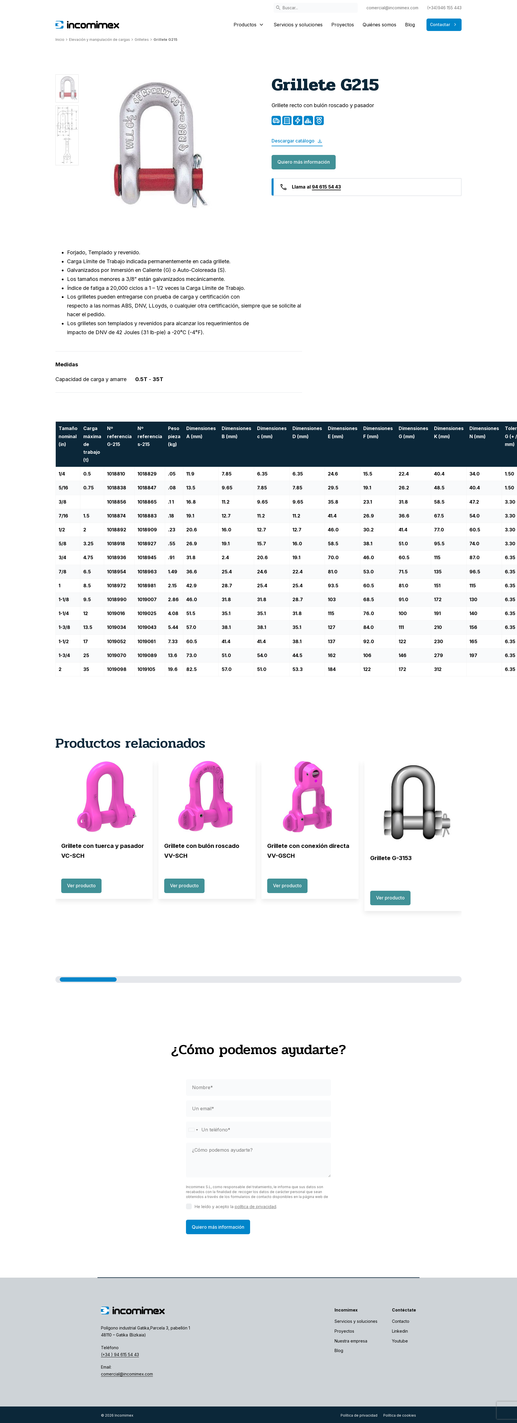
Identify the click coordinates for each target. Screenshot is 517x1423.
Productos (249, 25)
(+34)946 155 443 (444, 7)
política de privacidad (255, 1206)
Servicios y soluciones (298, 25)
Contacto (400, 1321)
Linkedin (400, 1331)
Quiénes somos (379, 25)
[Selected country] (193, 1130)
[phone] (258, 1130)
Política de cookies (399, 1415)
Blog (410, 25)
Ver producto (81, 885)
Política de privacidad (359, 1415)
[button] (88, 979)
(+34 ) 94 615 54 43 (120, 1354)
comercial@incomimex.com (392, 7)
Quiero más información (303, 162)
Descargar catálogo (297, 141)
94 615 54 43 (326, 187)
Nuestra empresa (351, 1340)
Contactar (444, 24)
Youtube (400, 1340)
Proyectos (342, 25)
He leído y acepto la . (236, 1206)
